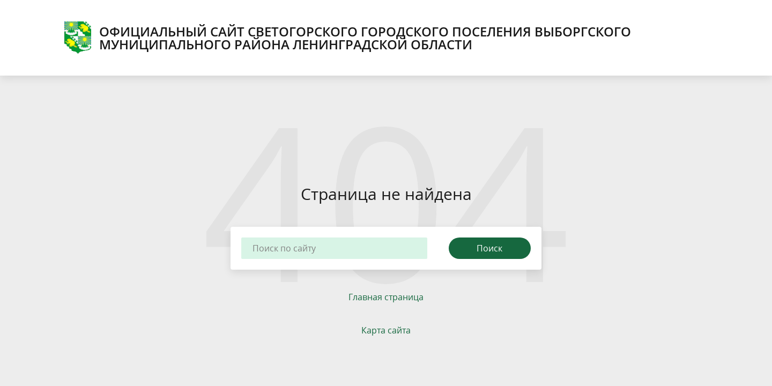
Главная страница (386, 297)
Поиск (489, 248)
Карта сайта (386, 330)
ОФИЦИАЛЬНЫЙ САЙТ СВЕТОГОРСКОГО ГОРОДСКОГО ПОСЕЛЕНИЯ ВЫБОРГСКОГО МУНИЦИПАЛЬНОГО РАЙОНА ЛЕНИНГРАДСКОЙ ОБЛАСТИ (347, 37)
